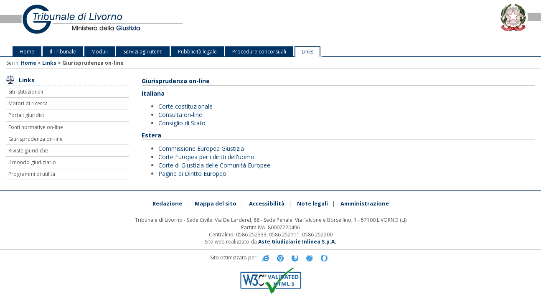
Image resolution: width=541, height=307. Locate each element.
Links (307, 51)
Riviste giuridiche (28, 150)
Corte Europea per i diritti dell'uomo (206, 157)
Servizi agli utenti (143, 51)
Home (27, 51)
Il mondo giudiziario (32, 162)
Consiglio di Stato (182, 123)
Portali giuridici (26, 115)
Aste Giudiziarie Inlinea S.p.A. (297, 241)
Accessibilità (266, 203)
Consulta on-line (180, 115)
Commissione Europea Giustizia (201, 148)
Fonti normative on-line (35, 127)
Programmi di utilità (31, 174)
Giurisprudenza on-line (35, 138)
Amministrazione (364, 203)
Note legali (312, 203)
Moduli (99, 51)
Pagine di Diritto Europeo (192, 174)
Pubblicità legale (197, 51)
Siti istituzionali (25, 91)
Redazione (167, 203)
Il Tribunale (63, 51)
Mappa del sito (215, 203)
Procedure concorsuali (259, 51)
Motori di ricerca (28, 103)
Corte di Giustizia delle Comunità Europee (214, 165)
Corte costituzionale (185, 106)
